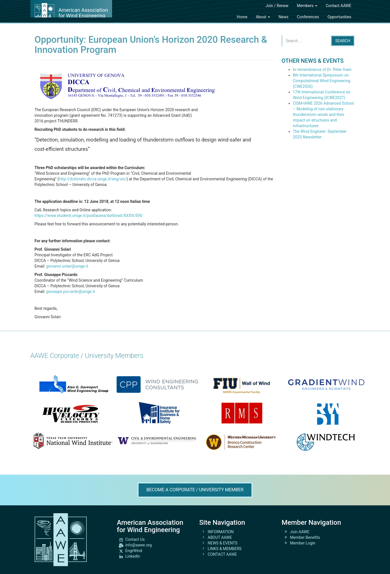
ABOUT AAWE (220, 537)
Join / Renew (277, 5)
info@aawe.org (138, 545)
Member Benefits (305, 537)
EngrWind (133, 550)
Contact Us (135, 539)
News (283, 17)
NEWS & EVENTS (223, 543)
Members (307, 5)
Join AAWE (299, 532)
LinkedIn (132, 556)
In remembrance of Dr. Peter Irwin (322, 69)
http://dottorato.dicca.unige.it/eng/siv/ (92, 179)
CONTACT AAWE (222, 554)
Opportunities (339, 17)
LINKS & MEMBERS (225, 548)
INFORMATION (221, 532)
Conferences (308, 17)
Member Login (302, 543)
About (263, 17)
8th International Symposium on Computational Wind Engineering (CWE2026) (321, 81)
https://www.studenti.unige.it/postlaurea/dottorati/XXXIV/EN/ (89, 215)
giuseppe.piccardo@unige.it (70, 291)
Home (242, 17)
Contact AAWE (338, 5)
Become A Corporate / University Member (195, 489)
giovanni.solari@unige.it (67, 266)
